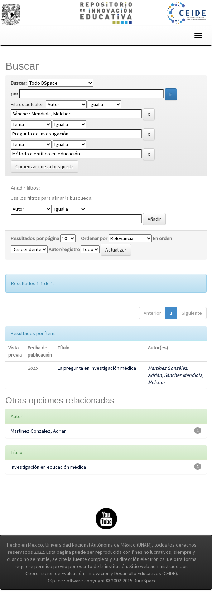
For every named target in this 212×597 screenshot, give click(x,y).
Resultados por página (35, 238)
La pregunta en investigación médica (97, 368)
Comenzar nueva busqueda (44, 166)
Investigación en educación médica (48, 467)
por (14, 93)
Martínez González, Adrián (39, 431)
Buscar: (18, 83)
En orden (162, 238)
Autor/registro (64, 249)
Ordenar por (94, 238)
